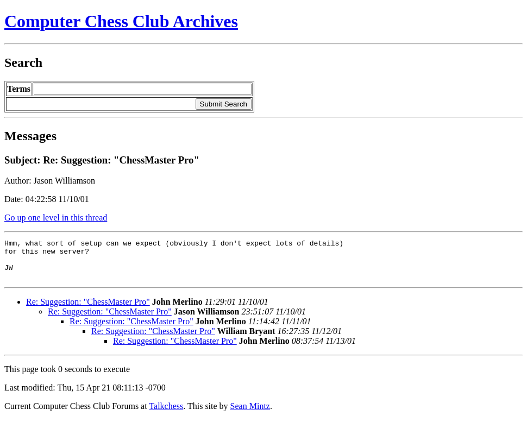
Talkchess (166, 414)
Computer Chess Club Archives (121, 21)
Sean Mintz (250, 414)
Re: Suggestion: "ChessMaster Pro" (88, 309)
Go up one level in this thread (55, 217)
